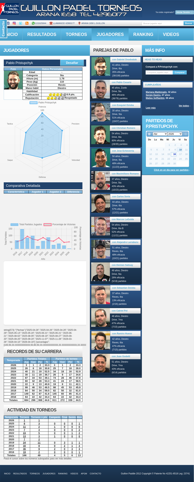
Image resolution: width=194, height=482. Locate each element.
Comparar (180, 72)
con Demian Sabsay (122, 265)
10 (180, 149)
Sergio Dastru (153, 95)
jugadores (110, 34)
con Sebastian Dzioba (123, 288)
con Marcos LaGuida (123, 219)
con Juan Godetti (121, 356)
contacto (95, 473)
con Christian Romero (123, 128)
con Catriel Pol (119, 310)
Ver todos (184, 105)
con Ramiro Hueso (122, 333)
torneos (76, 34)
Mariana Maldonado (156, 92)
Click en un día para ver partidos (171, 170)
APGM (84, 473)
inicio (7, 473)
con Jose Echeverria (123, 151)
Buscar (188, 23)
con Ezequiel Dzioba (123, 105)
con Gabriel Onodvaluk (124, 59)
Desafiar (72, 62)
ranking (143, 34)
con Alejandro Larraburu (125, 242)
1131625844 (39, 23)
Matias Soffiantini (155, 98)
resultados (41, 34)
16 (174, 154)
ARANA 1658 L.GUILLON (91, 23)
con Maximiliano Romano (125, 173)
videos (171, 34)
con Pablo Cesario (121, 82)
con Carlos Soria (121, 196)
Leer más (151, 108)
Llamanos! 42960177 (62, 23)
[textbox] (163, 23)
